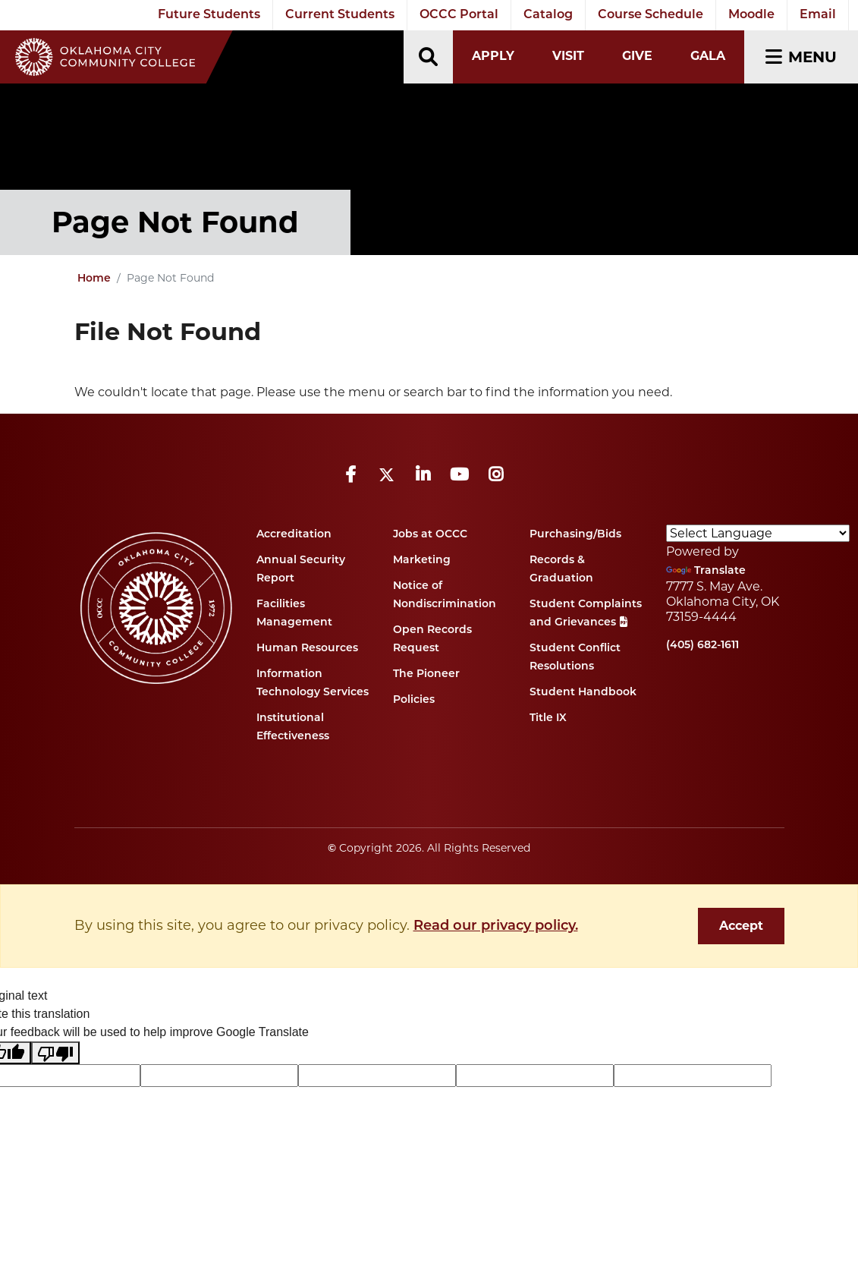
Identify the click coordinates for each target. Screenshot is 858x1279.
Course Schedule (650, 15)
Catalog (548, 15)
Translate (706, 571)
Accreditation (294, 534)
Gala (707, 56)
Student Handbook (583, 692)
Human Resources (307, 648)
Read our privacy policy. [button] (495, 926)
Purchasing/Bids (575, 534)
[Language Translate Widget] (758, 533)
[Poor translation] (55, 1053)
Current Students (339, 15)
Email (818, 15)
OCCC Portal (459, 15)
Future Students (209, 15)
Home (94, 279)
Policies (414, 700)
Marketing (422, 560)
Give (637, 56)
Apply (493, 56)
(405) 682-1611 (702, 645)
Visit (568, 56)
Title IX (548, 718)
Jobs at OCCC (430, 534)
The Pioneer (426, 674)
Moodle (751, 15)
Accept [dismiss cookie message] (741, 925)
